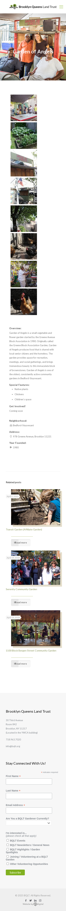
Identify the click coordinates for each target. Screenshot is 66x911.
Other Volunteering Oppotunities (29, 864)
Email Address (15, 805)
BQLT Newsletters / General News (29, 845)
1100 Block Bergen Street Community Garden (31, 650)
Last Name (13, 790)
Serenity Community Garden (21, 589)
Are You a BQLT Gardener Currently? (27, 818)
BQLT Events (17, 840)
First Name (13, 776)
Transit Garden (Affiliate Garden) (24, 529)
